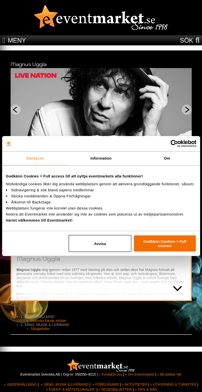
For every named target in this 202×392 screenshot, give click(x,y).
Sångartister (40, 329)
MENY (17, 40)
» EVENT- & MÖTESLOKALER (70, 389)
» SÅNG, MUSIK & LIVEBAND (65, 384)
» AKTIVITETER (134, 384)
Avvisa (100, 243)
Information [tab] (101, 158)
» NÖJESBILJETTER (115, 389)
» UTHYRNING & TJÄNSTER (173, 384)
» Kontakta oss (110, 374)
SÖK (186, 40)
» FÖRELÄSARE (105, 384)
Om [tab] (167, 158)
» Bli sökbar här (169, 374)
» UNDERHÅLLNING (20, 384)
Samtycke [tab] (35, 158)
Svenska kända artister (48, 321)
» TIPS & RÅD (146, 389)
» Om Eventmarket (139, 374)
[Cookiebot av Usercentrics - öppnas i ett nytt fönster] (174, 143)
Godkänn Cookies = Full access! (164, 243)
